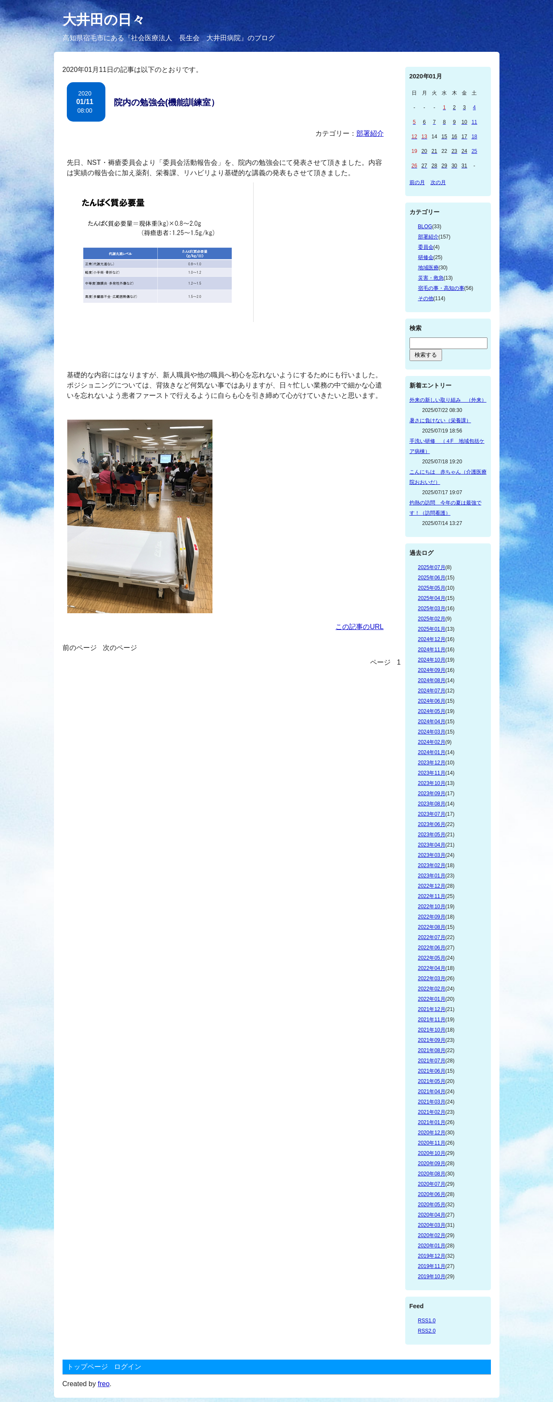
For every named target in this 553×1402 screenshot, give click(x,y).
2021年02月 (431, 1112)
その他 (425, 298)
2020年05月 (431, 1205)
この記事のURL (359, 626)
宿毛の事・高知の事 (441, 288)
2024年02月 (431, 742)
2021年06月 (431, 1071)
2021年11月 (431, 1020)
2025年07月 (431, 567)
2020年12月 (431, 1133)
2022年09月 (431, 917)
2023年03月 (431, 855)
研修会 (425, 257)
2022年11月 (431, 896)
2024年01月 (431, 752)
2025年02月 (431, 619)
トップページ (87, 1366)
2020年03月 (431, 1225)
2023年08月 (431, 804)
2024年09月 (431, 670)
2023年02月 (431, 865)
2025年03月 (431, 609)
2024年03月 (431, 732)
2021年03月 (431, 1102)
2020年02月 (431, 1235)
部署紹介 (370, 133)
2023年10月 (431, 783)
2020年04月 (431, 1215)
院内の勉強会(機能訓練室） (167, 102)
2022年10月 (431, 907)
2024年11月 (431, 650)
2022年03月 (431, 978)
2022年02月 (431, 989)
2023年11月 (431, 773)
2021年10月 (431, 1030)
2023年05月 (431, 835)
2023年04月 (431, 845)
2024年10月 (431, 660)
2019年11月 (431, 1266)
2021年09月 (431, 1040)
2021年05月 (431, 1081)
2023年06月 (431, 824)
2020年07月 (431, 1184)
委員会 (425, 247)
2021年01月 (431, 1122)
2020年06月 (431, 1194)
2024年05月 (431, 711)
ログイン (127, 1366)
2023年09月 (431, 793)
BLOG (425, 227)
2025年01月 (431, 629)
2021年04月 (431, 1092)
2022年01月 (431, 999)
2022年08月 (431, 927)
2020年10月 (431, 1153)
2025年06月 (431, 578)
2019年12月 (431, 1256)
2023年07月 (431, 814)
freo (104, 1383)
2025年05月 (431, 588)
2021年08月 (431, 1050)
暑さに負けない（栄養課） (440, 421)
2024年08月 (431, 680)
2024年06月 (431, 701)
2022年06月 (431, 948)
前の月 (417, 182)
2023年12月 (431, 763)
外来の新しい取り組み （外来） (448, 400)
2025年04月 (431, 598)
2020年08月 (431, 1174)
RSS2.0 (427, 1331)
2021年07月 (431, 1061)
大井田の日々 (104, 19)
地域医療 (428, 268)
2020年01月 (431, 1246)
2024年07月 (431, 691)
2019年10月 (431, 1277)
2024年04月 (431, 722)
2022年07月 (431, 937)
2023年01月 (431, 876)
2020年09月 (431, 1163)
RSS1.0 (427, 1321)
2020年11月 (431, 1143)
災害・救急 (431, 278)
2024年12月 (431, 639)
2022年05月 (431, 958)
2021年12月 (431, 1009)
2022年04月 (431, 968)
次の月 (438, 182)
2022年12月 (431, 886)
